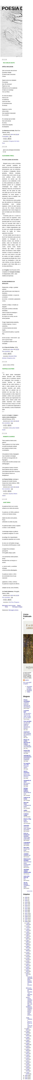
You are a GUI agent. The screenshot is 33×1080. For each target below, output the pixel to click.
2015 (26, 907)
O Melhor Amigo (26, 814)
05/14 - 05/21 (28, 973)
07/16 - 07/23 (28, 956)
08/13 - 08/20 (28, 944)
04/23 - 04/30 (28, 1032)
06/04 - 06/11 (28, 964)
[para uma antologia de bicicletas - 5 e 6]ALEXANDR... (29, 991)
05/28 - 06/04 (28, 967)
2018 (26, 902)
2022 (26, 897)
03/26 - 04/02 (28, 1044)
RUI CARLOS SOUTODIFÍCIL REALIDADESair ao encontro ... (29, 981)
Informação (26, 844)
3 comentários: (5, 136)
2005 (26, 1075)
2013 (26, 910)
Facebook (29, 690)
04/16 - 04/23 (28, 1035)
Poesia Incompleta (27, 700)
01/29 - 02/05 (28, 1067)
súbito (25, 810)
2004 (26, 1077)
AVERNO (26, 854)
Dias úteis (26, 847)
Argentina (11, 493)
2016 (26, 905)
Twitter (28, 692)
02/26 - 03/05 (28, 1055)
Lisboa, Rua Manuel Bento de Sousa (27, 775)
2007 (26, 920)
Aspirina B (26, 732)
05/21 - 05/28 (28, 970)
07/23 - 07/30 (28, 953)
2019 (26, 900)
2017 (26, 903)
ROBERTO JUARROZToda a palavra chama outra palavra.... (29, 1011)
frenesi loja (27, 750)
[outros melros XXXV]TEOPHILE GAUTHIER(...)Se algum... (29, 1001)
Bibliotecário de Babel (27, 859)
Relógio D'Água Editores (26, 790)
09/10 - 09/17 (28, 938)
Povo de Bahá (27, 721)
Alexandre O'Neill (12, 356)
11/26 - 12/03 (28, 923)
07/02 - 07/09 (28, 961)
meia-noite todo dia (26, 876)
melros (10, 427)
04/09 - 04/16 (28, 1038)
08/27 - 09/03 (28, 941)
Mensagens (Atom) (13, 610)
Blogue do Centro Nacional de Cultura (27, 742)
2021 (26, 899)
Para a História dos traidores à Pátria (27, 735)
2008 (26, 918)
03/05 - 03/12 (28, 1052)
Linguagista (27, 842)
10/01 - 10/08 (28, 932)
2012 (26, 911)
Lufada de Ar (27, 751)
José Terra (11, 602)
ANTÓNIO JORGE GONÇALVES (27, 871)
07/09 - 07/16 (28, 959)
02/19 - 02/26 (28, 1058)
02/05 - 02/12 (28, 1064)
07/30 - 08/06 (28, 950)
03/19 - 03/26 (28, 1047)
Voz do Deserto (26, 883)
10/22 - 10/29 (28, 929)
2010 (26, 915)
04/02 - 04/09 (28, 1041)
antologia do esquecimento (27, 756)
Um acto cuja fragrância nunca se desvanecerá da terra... (27, 725)
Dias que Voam (26, 803)
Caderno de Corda (27, 798)
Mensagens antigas (17, 607)
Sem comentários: (6, 351)
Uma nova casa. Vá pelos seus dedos (27, 828)
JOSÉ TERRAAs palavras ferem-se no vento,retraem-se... (29, 1022)
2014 (26, 908)
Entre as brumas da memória (26, 835)
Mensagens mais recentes (9, 605)
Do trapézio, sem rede (27, 764)
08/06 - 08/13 (28, 947)
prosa (13, 358)
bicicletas (4, 358)
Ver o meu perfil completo (27, 683)
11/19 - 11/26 (28, 926)
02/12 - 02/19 (28, 1061)
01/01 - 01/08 (28, 1073)
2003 (26, 1078)
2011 (26, 913)
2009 (26, 916)
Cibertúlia (26, 825)
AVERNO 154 (27, 855)
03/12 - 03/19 (28, 1049)
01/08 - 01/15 (28, 1070)
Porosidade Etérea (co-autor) (29, 688)
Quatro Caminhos (26, 772)
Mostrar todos (29, 891)
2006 (26, 921)
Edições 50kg (27, 819)
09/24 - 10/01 (28, 935)
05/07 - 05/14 (28, 1029)
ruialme (27, 680)
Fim (25, 879)
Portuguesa (11, 141)
